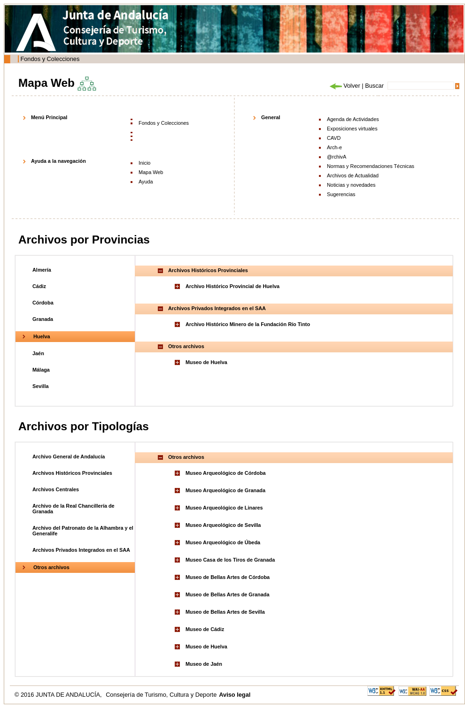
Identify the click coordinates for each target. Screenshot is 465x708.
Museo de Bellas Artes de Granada (228, 594)
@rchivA (336, 157)
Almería (41, 270)
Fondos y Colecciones (49, 58)
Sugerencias (341, 194)
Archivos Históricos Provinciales (72, 473)
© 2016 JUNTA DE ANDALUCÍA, (59, 694)
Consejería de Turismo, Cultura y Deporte (161, 694)
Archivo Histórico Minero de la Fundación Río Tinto (248, 324)
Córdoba (43, 302)
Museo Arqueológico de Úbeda (223, 542)
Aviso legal (234, 694)
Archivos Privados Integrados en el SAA (81, 550)
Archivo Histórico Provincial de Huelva (232, 286)
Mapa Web (151, 172)
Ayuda (146, 181)
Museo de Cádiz (205, 629)
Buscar (374, 85)
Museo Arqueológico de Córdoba (226, 473)
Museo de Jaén (204, 664)
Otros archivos (51, 567)
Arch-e (334, 147)
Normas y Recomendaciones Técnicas (370, 166)
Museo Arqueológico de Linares (224, 507)
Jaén (38, 353)
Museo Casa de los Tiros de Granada (230, 560)
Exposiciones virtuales (352, 128)
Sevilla (40, 386)
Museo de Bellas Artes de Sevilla (225, 612)
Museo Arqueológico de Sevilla (223, 525)
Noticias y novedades (351, 185)
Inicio (144, 163)
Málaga (41, 370)
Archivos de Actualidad (353, 175)
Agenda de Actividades (353, 119)
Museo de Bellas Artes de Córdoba (228, 577)
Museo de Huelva (206, 362)
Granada (42, 319)
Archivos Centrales (55, 489)
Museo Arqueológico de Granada (225, 490)
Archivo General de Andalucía (68, 456)
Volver (344, 85)
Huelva (41, 336)
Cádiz (39, 286)
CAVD (334, 138)
